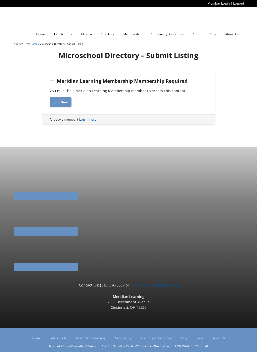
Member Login (218, 3)
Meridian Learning (50, 20)
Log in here (87, 119)
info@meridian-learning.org (154, 285)
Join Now (60, 102)
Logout (238, 3)
